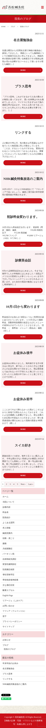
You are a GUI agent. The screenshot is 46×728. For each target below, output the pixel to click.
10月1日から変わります (23, 306)
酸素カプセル (8, 590)
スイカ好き (23, 445)
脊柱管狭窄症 (8, 575)
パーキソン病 (8, 554)
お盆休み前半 (23, 399)
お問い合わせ (8, 606)
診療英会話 (23, 260)
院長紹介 (6, 517)
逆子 (4, 616)
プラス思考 (23, 86)
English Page (8, 595)
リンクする (23, 132)
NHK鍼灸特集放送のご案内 (23, 179)
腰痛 (4, 543)
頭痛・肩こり (8, 538)
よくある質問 (8, 523)
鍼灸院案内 (7, 533)
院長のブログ (10, 649)
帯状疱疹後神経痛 (10, 580)
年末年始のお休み (10, 663)
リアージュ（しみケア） (13, 601)
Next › (23, 484)
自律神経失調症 (9, 559)
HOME (3, 26)
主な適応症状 (8, 585)
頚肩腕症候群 (8, 569)
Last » (30, 484)
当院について (8, 502)
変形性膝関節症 (9, 564)
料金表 (5, 512)
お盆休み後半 (23, 353)
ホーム (5, 497)
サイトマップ (8, 627)
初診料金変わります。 (23, 217)
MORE (23, 70)
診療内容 (6, 507)
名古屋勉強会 (23, 40)
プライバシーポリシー (12, 621)
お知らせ (6, 640)
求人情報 (6, 528)
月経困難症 (7, 549)
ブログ (13, 26)
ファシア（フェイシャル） (14, 611)
